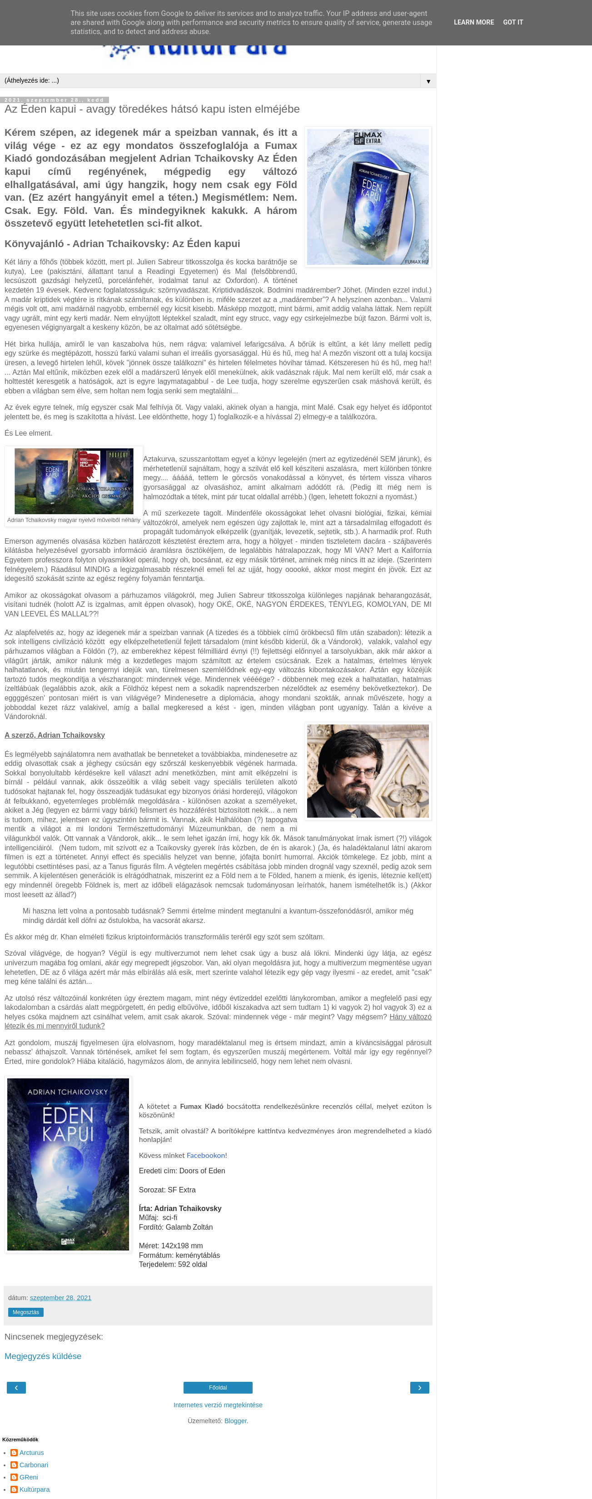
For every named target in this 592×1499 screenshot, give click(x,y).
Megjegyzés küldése (43, 1356)
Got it (513, 22)
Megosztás (26, 1312)
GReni (29, 1477)
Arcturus (32, 1452)
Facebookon (206, 1155)
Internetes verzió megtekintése (218, 1405)
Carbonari (34, 1465)
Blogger (235, 1421)
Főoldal (218, 1388)
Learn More (474, 22)
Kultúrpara (35, 1489)
